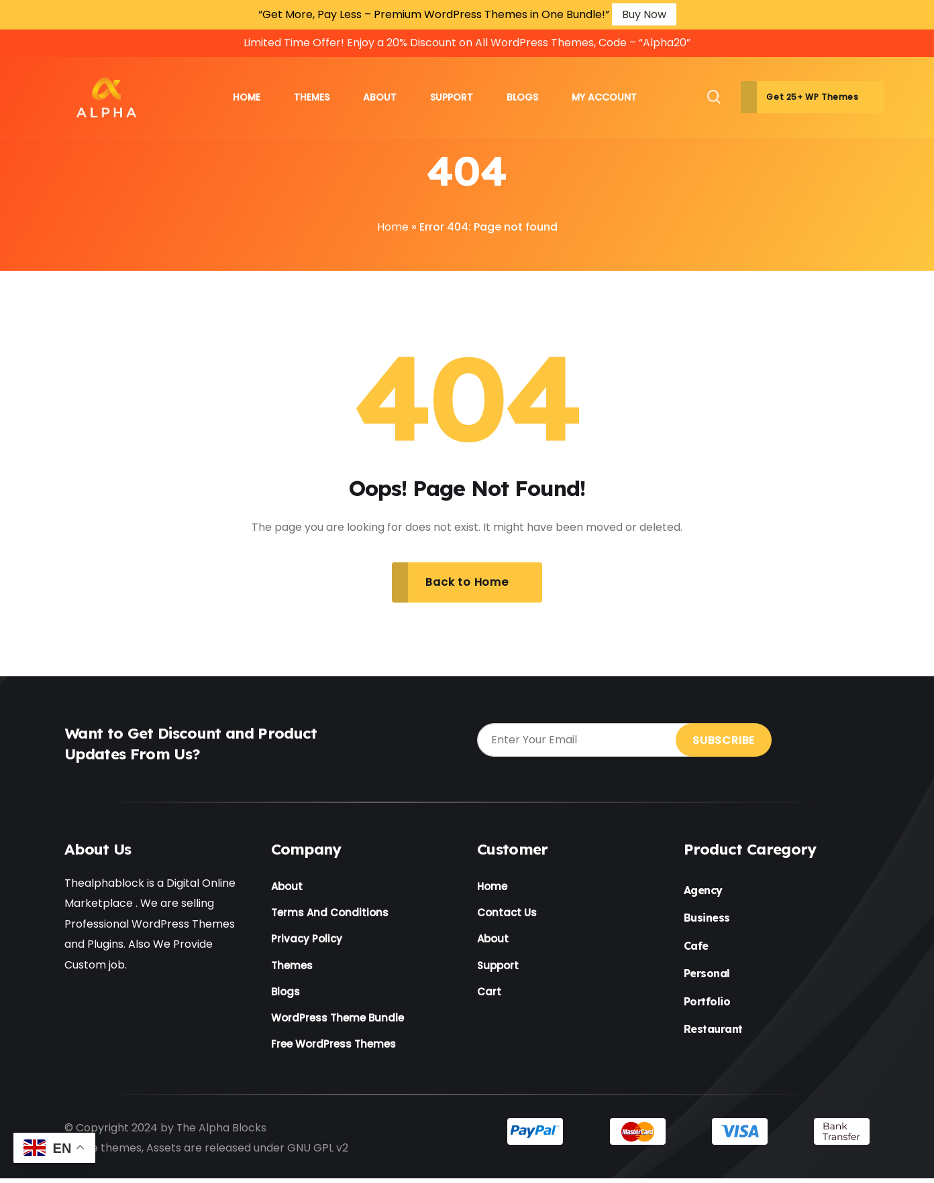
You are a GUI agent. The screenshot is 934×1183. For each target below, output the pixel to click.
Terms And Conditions (329, 914)
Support (498, 967)
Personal (707, 974)
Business (707, 918)
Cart (489, 994)
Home (393, 227)
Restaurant (713, 1029)
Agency (703, 890)
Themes (292, 967)
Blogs (285, 994)
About (287, 887)
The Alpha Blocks (221, 1131)
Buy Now (644, 14)
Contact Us (507, 914)
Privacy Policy (306, 941)
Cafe (696, 946)
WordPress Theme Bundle (337, 1021)
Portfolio (707, 1002)
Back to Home (467, 582)
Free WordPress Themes (333, 1048)
